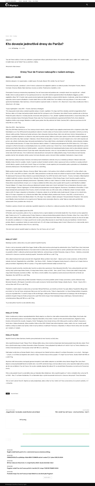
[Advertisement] (47, 20)
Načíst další (47, 477)
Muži (11, 36)
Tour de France (14, 393)
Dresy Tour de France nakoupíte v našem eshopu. (47, 72)
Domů (7, 36)
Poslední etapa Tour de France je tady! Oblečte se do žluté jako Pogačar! (30, 473)
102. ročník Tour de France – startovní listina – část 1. (72, 412)
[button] (87, 4)
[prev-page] (7, 440)
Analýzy (15, 36)
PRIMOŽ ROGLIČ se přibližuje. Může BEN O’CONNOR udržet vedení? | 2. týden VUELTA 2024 (35, 457)
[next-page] (10, 440)
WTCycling (15, 48)
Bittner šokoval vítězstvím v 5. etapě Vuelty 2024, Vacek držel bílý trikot (19, 434)
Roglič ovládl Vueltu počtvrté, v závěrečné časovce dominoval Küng (28, 452)
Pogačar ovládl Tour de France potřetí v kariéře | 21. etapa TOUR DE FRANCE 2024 (32, 468)
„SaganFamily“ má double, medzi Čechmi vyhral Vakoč (23, 412)
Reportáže (19, 431)
